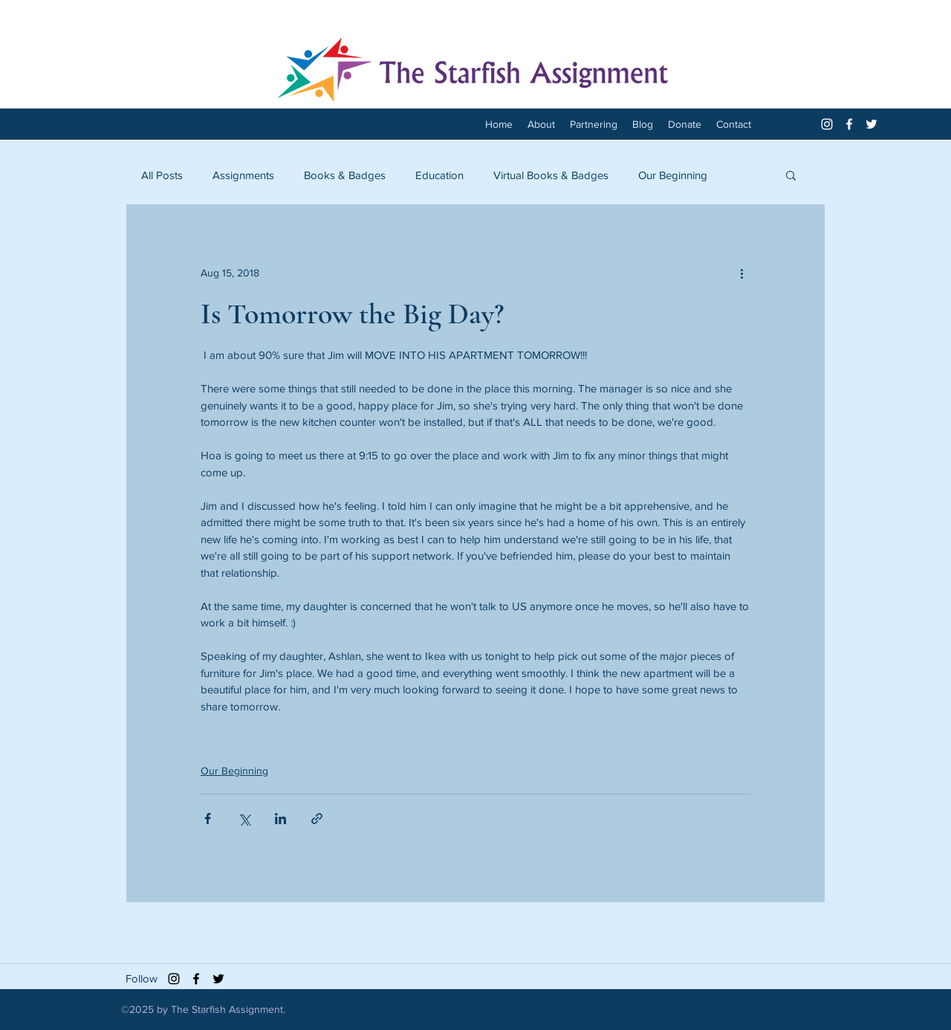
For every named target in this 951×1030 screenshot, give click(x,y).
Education (439, 175)
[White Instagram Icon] (826, 124)
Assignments (243, 175)
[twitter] (871, 124)
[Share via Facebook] (208, 819)
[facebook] (849, 124)
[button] (791, 175)
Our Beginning (672, 175)
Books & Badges (345, 175)
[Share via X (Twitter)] (244, 819)
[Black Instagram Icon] (173, 978)
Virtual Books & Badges (550, 175)
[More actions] (741, 273)
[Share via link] (317, 819)
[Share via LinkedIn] (280, 819)
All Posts (162, 175)
